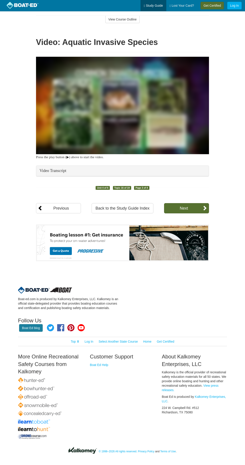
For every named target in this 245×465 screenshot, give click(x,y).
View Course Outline (122, 19)
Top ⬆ (75, 341)
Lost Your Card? (182, 6)
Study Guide (153, 6)
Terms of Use (168, 451)
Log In (234, 5)
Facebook (60, 327)
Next (184, 208)
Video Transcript (53, 170)
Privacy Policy (146, 451)
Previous (61, 208)
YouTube (81, 327)
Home (147, 341)
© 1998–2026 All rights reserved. (118, 451)
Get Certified (212, 5)
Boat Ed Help (99, 365)
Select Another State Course (118, 341)
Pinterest (70, 327)
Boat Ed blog (31, 328)
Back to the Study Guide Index (122, 208)
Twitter (50, 327)
